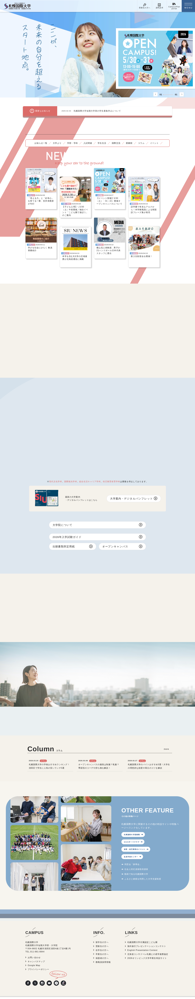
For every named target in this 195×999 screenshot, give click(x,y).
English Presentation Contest (143, 936)
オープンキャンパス (116, 544)
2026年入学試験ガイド (68, 534)
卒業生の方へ (102, 940)
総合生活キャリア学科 (90, 478)
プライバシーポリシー (38, 955)
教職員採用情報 (103, 947)
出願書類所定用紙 (64, 544)
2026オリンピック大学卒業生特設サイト (147, 943)
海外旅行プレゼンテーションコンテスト (147, 932)
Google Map (34, 951)
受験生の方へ (102, 932)
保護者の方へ (102, 943)
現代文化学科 (55, 478)
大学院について (63, 522)
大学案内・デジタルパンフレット (129, 495)
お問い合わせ (34, 943)
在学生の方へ (102, 936)
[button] (155, 94)
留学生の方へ (102, 928)
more (166, 734)
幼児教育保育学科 (111, 478)
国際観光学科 (70, 478)
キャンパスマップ (36, 947)
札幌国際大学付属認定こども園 (143, 928)
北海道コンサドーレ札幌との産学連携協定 (148, 940)
